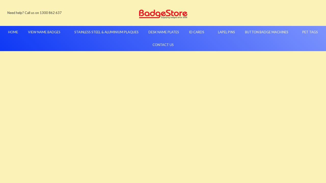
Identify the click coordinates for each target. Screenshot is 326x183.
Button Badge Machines (268, 32)
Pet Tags (310, 32)
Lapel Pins (226, 32)
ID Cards (198, 32)
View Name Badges (46, 32)
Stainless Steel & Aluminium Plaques (106, 32)
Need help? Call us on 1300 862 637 (34, 13)
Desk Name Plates (163, 32)
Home (13, 32)
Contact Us (163, 45)
